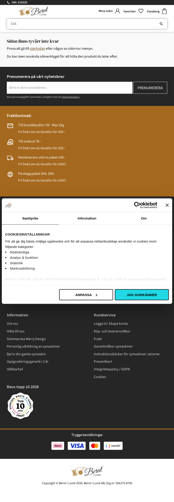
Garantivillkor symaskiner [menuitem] (113, 346)
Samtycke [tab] (30, 218)
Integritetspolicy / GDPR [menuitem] (112, 369)
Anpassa (86, 295)
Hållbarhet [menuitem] (15, 369)
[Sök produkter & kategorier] (87, 24)
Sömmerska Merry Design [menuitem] (26, 338)
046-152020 (19, 2)
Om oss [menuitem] (12, 323)
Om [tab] (144, 218)
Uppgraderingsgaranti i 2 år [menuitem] (27, 361)
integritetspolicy (71, 97)
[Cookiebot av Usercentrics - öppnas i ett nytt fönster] (137, 205)
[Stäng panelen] (167, 205)
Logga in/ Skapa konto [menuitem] (111, 323)
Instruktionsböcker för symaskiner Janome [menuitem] (127, 354)
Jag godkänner (142, 295)
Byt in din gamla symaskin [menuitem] (26, 354)
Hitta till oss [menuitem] (15, 331)
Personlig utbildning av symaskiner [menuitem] (33, 346)
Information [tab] (87, 218)
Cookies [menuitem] (100, 376)
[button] (133, 11)
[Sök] (161, 24)
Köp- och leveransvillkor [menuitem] (112, 331)
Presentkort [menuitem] (103, 361)
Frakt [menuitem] (98, 338)
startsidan (37, 48)
